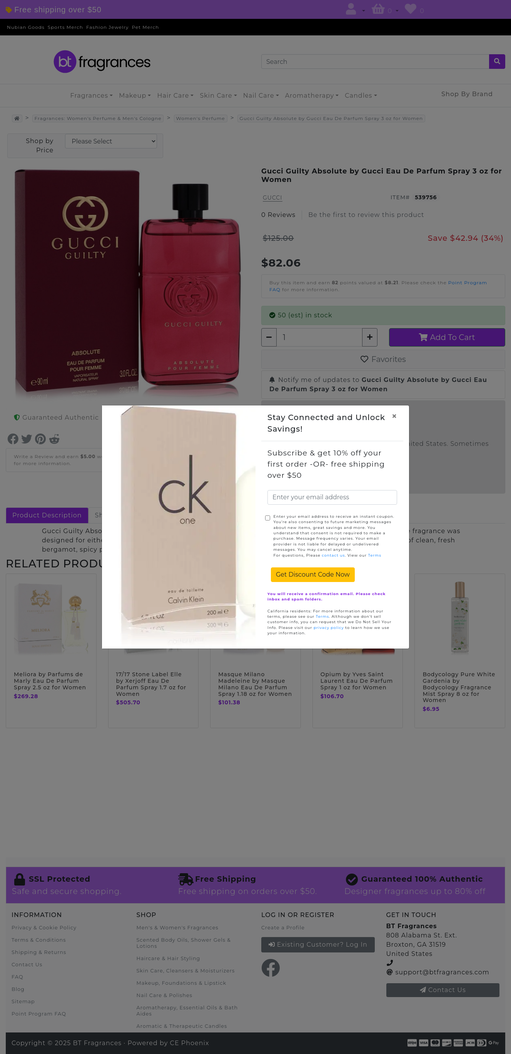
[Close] (394, 416)
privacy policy (329, 627)
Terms (374, 555)
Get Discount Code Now (313, 574)
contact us (333, 555)
